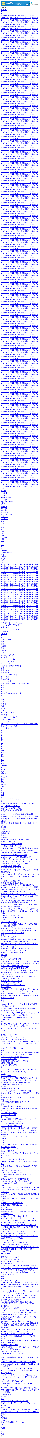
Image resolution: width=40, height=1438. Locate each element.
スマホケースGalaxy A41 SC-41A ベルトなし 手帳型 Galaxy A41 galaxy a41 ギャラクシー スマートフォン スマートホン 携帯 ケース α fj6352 (20, 889)
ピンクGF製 (29, 15)
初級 (2, 1022)
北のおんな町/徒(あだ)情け (11, 1300)
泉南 (2, 653)
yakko (3, 535)
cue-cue (3, 784)
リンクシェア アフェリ (10, 625)
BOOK (3, 1074)
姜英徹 (22, 20)
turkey (3, 545)
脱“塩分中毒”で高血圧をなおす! (12, 1084)
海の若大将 (5, 1327)
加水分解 (4, 1207)
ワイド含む (5, 1192)
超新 (2, 1140)
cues (2, 783)
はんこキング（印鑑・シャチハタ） (14, 1048)
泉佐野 (3, 650)
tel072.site (4, 517)
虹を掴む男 (5, 1306)
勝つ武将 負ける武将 (8, 937)
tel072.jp (4, 509)
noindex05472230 (7, 564)
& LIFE (3, 827)
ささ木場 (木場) (6, 974)
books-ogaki (5, 1134)
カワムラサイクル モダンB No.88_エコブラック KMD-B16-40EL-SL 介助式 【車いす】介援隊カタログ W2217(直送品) (20, 1227)
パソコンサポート (7, 661)
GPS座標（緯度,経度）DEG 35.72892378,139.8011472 (20, 1194)
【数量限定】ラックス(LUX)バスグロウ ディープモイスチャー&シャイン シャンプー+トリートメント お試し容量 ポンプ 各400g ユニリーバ (20, 861)
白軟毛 (3, 935)
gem (2, 541)
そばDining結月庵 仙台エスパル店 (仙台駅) (16, 1183)
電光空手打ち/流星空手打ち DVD (13, 1422)
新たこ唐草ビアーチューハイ (20, 18)
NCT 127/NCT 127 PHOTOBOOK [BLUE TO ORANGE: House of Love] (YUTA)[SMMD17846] (18, 1303)
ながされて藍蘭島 (7, 1151)
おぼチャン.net (6, 515)
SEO (2, 637)
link (2, 12)
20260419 (4, 10)
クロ (2, 1000)
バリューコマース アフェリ (11, 629)
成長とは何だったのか (9, 1059)
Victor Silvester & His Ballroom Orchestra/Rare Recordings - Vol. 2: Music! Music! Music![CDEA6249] (19, 1322)
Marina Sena (5, 18)
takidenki (4, 1138)
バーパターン (6, 1394)
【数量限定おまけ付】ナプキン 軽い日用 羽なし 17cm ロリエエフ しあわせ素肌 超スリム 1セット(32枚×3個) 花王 (20, 1364)
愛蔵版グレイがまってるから (11, 1257)
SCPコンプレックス (17, 22)
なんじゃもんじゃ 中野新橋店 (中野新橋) (16, 857)
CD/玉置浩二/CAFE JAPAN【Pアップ (14, 968)
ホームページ (6, 639)
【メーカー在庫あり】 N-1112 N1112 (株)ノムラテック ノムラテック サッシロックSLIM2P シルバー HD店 (20, 1093)
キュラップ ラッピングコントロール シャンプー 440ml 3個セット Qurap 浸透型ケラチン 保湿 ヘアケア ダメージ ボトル (20, 896)
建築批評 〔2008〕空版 (9, 1345)
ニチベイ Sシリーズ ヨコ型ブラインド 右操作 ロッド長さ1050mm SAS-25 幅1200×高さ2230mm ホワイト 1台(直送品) (19, 1370)
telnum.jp (4, 507)
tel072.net (4, 510)
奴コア (3, 525)
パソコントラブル (7, 664)
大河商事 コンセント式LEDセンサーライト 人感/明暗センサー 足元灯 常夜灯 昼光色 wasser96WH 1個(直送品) (20, 819)
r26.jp (3, 505)
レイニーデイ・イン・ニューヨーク (14, 1216)
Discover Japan (6, 831)
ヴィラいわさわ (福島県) (10, 1308)
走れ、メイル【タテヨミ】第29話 (13, 1159)
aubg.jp (3, 557)
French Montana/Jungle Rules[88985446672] (16, 839)
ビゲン (3, 812)
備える (3, 1196)
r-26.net (3, 503)
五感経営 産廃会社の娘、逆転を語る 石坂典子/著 (19, 1078)
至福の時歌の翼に (12, 20)
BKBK (3, 1420)
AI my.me (4, 499)
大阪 (2, 642)
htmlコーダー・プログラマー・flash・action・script (19, 724)
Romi (3, 1276)
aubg (2, 786)
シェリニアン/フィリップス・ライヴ (14, 1401)
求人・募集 (5, 677)
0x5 (2, 788)
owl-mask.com (6, 497)
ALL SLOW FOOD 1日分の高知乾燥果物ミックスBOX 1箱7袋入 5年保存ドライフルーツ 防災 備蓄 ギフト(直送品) (20, 1390)
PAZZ (3, 1428)
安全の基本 (5, 835)
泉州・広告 (5, 670)
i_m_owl (4, 537)
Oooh (3, 1430)
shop (2, 560)
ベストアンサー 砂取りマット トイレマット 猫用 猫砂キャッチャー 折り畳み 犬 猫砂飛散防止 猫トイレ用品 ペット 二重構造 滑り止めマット (20, 963)
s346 (2, 531)
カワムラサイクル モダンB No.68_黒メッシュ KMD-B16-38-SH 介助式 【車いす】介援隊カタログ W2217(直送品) (20, 1249)
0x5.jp (3, 771)
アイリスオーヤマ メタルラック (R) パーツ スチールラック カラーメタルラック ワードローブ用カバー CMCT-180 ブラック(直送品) (19, 1220)
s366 (2, 533)
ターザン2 (4, 1117)
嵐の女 (3, 1397)
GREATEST (21, 15)
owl (2, 543)
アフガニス (31, 24)
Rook (2, 1278)
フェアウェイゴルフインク (11, 799)
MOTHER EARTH (7, 1253)
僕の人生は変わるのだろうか (11, 1126)
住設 (2, 488)
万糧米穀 (4, 1418)
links (2, 685)
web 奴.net (4, 519)
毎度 (2, 668)
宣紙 (2, 801)
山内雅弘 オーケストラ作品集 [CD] (14, 1242)
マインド (4, 493)
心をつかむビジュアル (9, 1065)
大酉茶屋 (6, 24)
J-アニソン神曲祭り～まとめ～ (12, 1123)
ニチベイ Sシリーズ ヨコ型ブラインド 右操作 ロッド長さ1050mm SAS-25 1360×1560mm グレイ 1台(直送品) (19, 911)
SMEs (3, 1142)
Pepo (2, 1379)
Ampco (27, 20)
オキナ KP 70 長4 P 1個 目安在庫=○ (13, 1039)
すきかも (4, 837)
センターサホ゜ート (8, 1076)
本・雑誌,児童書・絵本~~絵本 (12, 846)
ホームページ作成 (7, 655)
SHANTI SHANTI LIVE (9, 1149)
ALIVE (3, 1087)
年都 (2, 1432)
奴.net (3, 523)
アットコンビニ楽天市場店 (11, 959)
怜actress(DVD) (6, 1263)
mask (2, 547)
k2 (1, 530)
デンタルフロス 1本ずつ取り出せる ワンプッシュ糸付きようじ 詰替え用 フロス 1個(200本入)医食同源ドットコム (20, 876)
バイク (3, 919)
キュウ (3, 491)
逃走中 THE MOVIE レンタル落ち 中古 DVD (17, 1334)
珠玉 (2, 527)
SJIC (2, 1157)
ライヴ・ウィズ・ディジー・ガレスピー (16, 1136)
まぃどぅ (4, 495)
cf (1, 548)
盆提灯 (26, 22)
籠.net (3, 521)
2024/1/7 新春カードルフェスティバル (15, 683)
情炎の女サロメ (6, 1407)
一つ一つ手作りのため (9, 922)
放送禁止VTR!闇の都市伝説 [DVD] (13, 952)
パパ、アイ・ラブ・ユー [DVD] (12, 1037)
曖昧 (2, 795)
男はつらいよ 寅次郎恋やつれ (12, 1203)
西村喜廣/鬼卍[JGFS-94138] (11, 1106)
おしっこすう (6, 987)
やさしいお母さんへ (8, 841)
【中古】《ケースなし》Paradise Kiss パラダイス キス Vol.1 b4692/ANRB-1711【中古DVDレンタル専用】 (20, 1044)
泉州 (2, 644)
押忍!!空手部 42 (6, 957)
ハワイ (3, 1033)
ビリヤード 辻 (6, 681)
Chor (2, 1185)
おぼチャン (5, 777)
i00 (2, 781)
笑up (2, 555)
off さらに (4, 1050)
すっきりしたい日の (8, 1115)
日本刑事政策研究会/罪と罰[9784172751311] (17, 1174)
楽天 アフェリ (6, 627)
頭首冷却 (4, 15)
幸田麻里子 (14, 24)
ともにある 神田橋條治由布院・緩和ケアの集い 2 (19, 1325)
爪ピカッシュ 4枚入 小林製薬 (11, 844)
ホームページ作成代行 (9, 659)
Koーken (4, 955)
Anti (2, 1434)
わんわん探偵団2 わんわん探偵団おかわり (16, 1017)
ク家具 (3, 1104)
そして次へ (23, 24)
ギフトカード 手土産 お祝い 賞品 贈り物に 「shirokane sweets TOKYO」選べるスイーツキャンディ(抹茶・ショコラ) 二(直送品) (19, 930)
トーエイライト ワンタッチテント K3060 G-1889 (18, 1028)
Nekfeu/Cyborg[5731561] (9, 1280)
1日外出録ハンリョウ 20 (10, 1089)
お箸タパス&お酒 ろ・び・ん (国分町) (15, 1244)
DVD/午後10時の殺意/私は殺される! (14, 1205)
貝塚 (2, 648)
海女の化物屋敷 (6, 1209)
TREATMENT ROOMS (9, 1113)
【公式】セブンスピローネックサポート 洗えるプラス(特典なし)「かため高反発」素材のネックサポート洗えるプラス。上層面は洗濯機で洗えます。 (19, 1268)
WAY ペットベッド (8, 1240)
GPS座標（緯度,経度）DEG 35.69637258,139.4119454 (20, 1409)
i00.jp (3, 558)
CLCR (3, 1355)
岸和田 (3, 646)
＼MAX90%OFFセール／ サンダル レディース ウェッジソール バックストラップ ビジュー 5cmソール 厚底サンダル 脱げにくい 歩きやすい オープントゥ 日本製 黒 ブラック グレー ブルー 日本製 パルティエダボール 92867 (20, 993)
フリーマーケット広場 (9, 675)
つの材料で (5, 1030)
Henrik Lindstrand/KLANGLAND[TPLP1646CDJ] (18, 977)
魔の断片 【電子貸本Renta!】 (11, 1035)
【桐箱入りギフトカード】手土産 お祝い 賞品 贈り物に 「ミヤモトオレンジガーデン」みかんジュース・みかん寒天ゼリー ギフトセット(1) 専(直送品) (20, 1130)
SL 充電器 (4, 1386)
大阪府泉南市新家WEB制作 (11, 666)
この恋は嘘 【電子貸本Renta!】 (12, 1381)
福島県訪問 (5, 833)
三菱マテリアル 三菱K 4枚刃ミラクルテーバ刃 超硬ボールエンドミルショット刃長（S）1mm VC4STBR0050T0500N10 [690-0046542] (20, 1055)
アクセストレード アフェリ (11, 623)
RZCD (3, 1255)
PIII (2, 1424)
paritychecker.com (7, 501)
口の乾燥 (4, 1177)
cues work (4, 550)
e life (2, 1002)
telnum (3, 775)
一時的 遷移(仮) (6, 552)
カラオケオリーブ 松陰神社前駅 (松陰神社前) (17, 814)
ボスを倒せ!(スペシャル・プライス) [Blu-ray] (17, 1383)
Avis (2, 1426)
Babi (2, 1416)
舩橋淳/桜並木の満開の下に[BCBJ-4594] (15, 1102)
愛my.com (4, 512)
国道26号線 (5, 672)
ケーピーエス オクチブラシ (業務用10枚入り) (17, 1310)
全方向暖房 (12, 15)
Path (2, 1399)
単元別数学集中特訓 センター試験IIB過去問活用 (19, 885)
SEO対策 (4, 657)
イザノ (3, 829)
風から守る (5, 1019)
